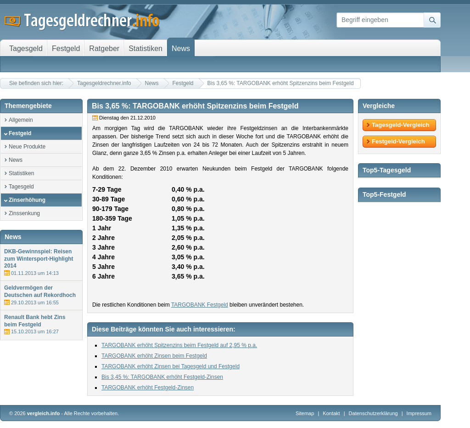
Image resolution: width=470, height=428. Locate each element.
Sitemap (305, 413)
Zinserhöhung (27, 200)
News (152, 83)
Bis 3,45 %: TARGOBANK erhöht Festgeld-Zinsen (162, 377)
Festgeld (183, 83)
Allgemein (21, 120)
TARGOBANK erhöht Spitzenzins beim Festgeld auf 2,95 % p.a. (179, 345)
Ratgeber (104, 48)
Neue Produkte (27, 146)
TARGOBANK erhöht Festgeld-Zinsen (147, 387)
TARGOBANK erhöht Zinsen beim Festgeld (154, 356)
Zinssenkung (24, 213)
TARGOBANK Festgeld (199, 305)
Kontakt (331, 413)
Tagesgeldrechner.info (104, 83)
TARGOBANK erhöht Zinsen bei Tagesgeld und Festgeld (170, 366)
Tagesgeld (21, 186)
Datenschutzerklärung (374, 413)
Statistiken (21, 173)
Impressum (419, 413)
